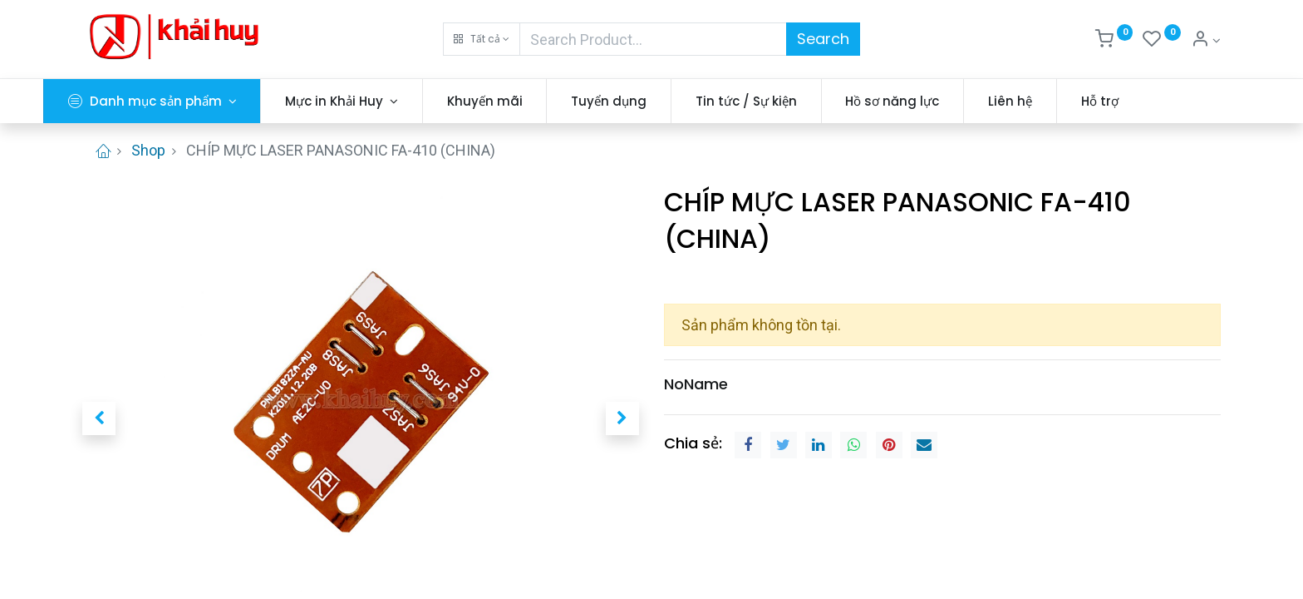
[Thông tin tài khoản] (1206, 40)
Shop (148, 150)
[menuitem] (524, 101)
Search (823, 38)
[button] (481, 39)
